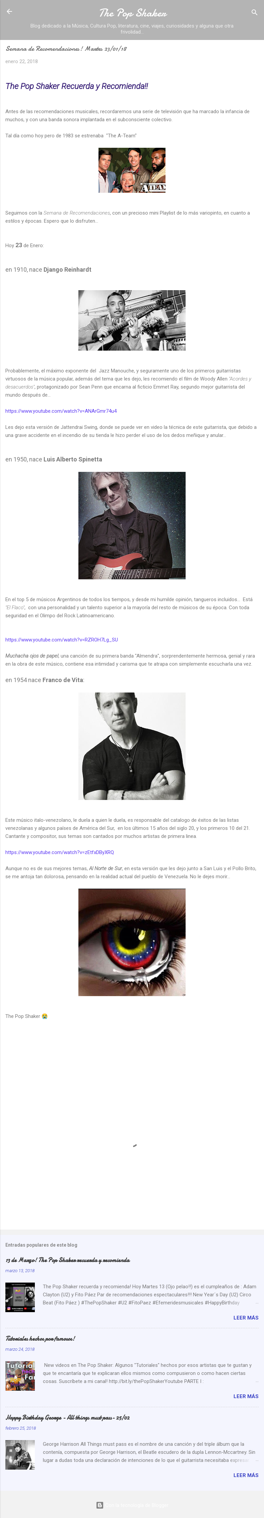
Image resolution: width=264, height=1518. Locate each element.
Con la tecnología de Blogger (132, 1505)
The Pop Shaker (132, 12)
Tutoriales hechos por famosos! (40, 1339)
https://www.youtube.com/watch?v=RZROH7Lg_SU (61, 640)
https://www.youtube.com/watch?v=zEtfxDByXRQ (59, 852)
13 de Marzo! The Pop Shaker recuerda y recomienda (67, 1260)
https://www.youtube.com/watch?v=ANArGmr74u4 (61, 411)
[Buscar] (255, 13)
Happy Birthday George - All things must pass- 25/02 (67, 1418)
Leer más (246, 1318)
